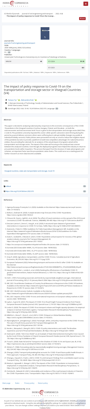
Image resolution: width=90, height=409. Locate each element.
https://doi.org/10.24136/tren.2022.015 (20, 191)
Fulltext (8, 186)
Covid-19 (51, 171)
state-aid (22, 171)
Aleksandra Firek (27, 100)
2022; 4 (59, 13)
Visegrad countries (11, 171)
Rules (17, 383)
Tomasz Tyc (12, 100)
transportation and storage (37, 171)
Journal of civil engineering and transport (37, 13)
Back (82, 18)
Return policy (43, 383)
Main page (6, 383)
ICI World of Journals (11, 13)
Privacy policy (29, 383)
